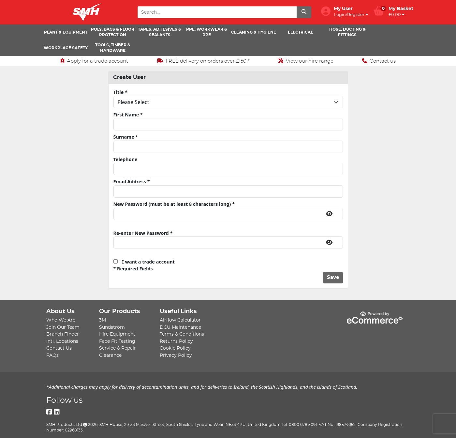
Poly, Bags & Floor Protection (112, 32)
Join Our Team (63, 327)
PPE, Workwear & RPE (206, 32)
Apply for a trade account (94, 61)
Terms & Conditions (182, 334)
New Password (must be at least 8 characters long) (174, 204)
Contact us (379, 61)
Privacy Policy (176, 355)
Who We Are (60, 320)
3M (102, 320)
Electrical (300, 32)
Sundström (112, 327)
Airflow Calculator (180, 320)
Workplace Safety (66, 48)
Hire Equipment (117, 334)
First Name (128, 115)
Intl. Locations (62, 341)
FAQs (52, 355)
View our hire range (305, 61)
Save (333, 277)
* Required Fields (133, 268)
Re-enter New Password (143, 233)
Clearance (110, 355)
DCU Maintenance (180, 327)
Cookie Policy (175, 348)
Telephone (125, 159)
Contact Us (59, 348)
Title (120, 92)
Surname (125, 137)
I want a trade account (144, 262)
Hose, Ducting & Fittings (347, 32)
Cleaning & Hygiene (253, 32)
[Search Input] (217, 12)
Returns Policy (176, 341)
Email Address (131, 181)
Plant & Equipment (65, 32)
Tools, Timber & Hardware (112, 48)
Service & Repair (117, 348)
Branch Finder (62, 334)
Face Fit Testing (117, 341)
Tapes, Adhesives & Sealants (159, 32)
